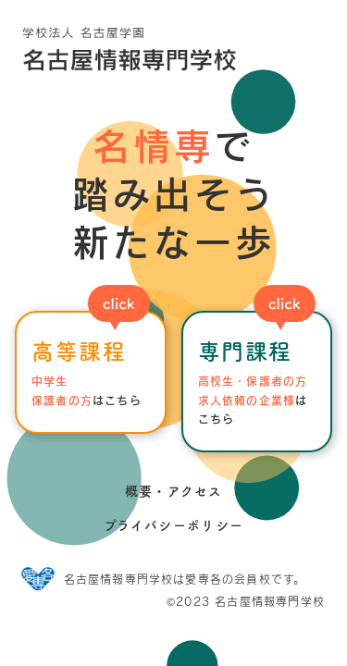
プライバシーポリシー (174, 525)
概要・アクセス (174, 491)
